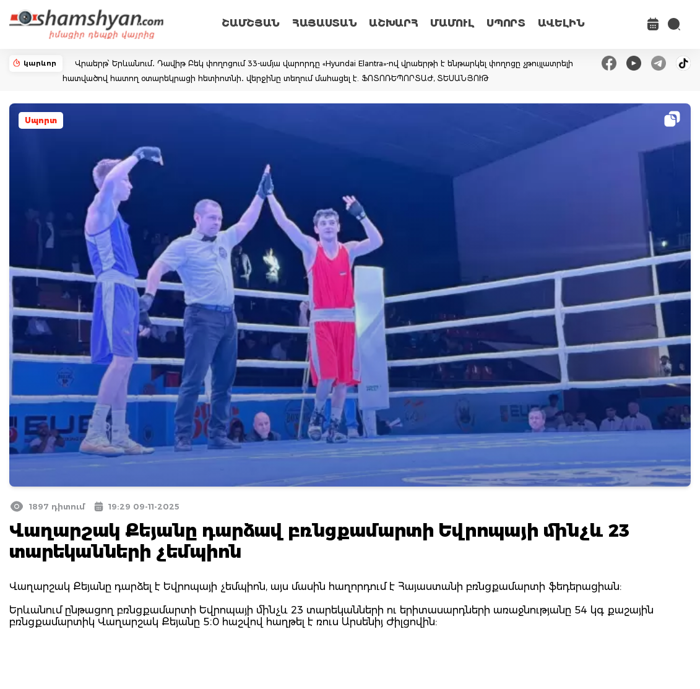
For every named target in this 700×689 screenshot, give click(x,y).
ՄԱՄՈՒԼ (452, 23)
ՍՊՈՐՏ (505, 23)
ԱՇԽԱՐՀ (393, 23)
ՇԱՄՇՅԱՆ (251, 23)
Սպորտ (41, 120)
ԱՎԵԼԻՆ (561, 23)
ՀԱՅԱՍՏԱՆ (324, 23)
